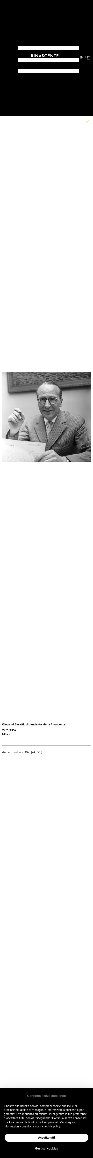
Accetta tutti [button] (46, 1137)
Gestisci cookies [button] (46, 1148)
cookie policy (52, 1126)
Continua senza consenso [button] (46, 1096)
